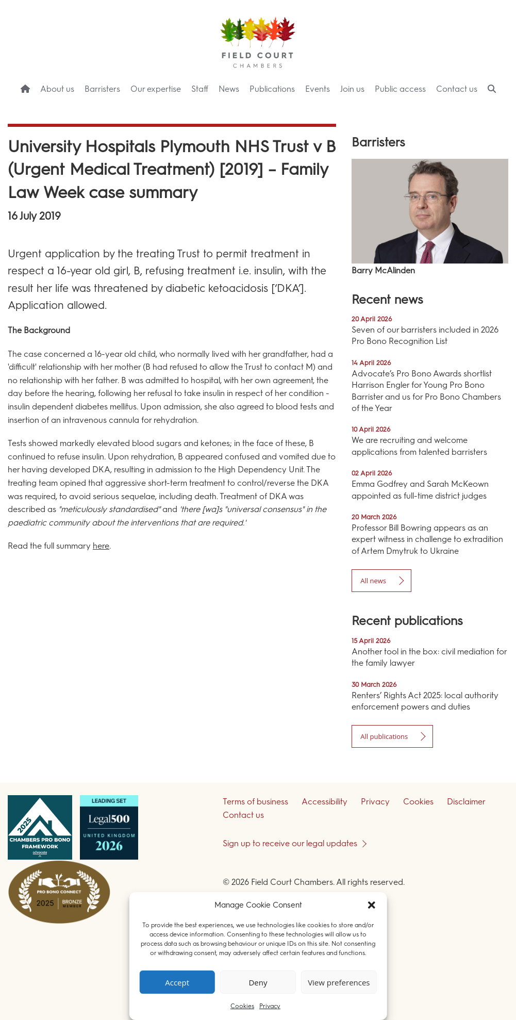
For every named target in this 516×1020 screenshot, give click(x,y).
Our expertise (155, 89)
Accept (177, 982)
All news (373, 580)
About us (57, 89)
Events (317, 89)
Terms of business (255, 802)
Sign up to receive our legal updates (290, 843)
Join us (352, 89)
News (229, 89)
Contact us (456, 89)
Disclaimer (466, 802)
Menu (489, 108)
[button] (372, 905)
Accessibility (324, 802)
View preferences (339, 982)
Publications (272, 89)
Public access (400, 89)
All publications (384, 736)
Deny (257, 982)
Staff (199, 89)
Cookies (242, 1006)
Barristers (102, 89)
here (101, 546)
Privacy (269, 1006)
